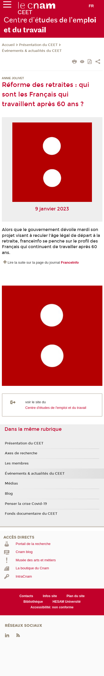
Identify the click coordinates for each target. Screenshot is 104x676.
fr (91, 6)
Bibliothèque (33, 602)
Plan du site (75, 596)
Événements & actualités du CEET (32, 51)
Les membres (17, 463)
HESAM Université (67, 602)
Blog (9, 493)
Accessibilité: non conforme (52, 607)
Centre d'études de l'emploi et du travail (55, 408)
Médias (11, 483)
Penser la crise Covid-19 (26, 504)
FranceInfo (70, 262)
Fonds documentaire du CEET (31, 514)
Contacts (26, 596)
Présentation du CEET (38, 45)
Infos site (50, 596)
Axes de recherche (21, 453)
